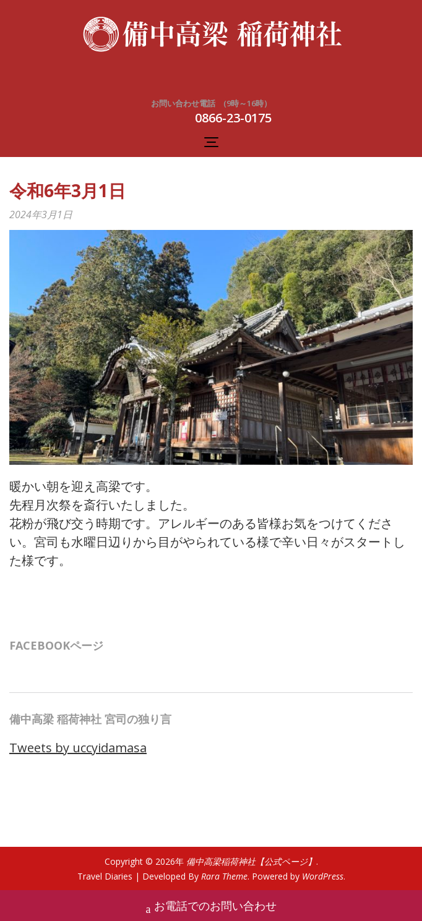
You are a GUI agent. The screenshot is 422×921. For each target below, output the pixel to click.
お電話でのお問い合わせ (211, 907)
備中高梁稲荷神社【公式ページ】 (251, 861)
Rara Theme (224, 876)
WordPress (322, 876)
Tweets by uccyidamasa (78, 747)
